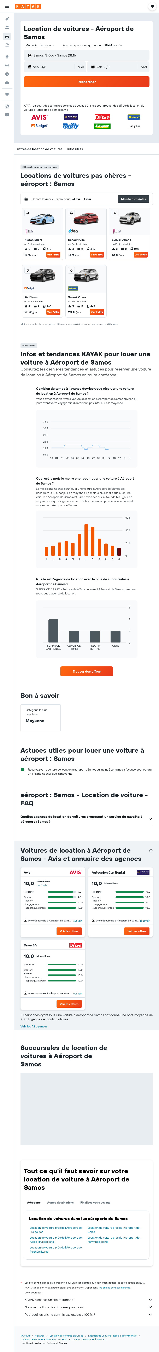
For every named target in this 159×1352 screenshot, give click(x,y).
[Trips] (7, 94)
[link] (86, 671)
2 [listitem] (27, 249)
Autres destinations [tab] (60, 1202)
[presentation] (151, 851)
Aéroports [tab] (34, 1202)
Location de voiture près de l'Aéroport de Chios (114, 1230)
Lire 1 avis (41, 885)
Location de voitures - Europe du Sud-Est (43, 1339)
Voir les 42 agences (33, 1026)
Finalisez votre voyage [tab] (95, 1202)
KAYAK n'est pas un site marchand (89, 1299)
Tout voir (77, 920)
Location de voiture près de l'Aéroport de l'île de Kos (56, 1230)
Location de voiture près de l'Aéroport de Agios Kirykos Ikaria (56, 1240)
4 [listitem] (71, 249)
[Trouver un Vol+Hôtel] (7, 45)
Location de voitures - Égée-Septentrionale (112, 1335)
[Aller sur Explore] (7, 57)
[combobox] (41, 45)
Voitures (40, 1335)
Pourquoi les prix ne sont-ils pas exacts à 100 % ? (89, 1314)
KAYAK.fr (25, 1335)
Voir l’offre (53, 254)
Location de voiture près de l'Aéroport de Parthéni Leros (56, 1249)
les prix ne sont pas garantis (114, 1287)
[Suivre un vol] (7, 65)
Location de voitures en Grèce (66, 1335)
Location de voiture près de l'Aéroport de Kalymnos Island (114, 1240)
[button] (7, 6)
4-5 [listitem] (47, 249)
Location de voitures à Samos (88, 1339)
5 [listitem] (71, 306)
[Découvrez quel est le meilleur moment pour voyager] (7, 74)
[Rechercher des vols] (7, 19)
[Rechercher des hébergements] (7, 28)
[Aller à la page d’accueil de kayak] (28, 6)
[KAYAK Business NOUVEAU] (7, 83)
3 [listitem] (80, 306)
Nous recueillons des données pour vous (89, 1307)
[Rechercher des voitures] (7, 36)
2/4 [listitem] (134, 249)
